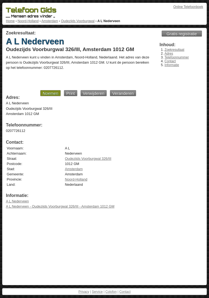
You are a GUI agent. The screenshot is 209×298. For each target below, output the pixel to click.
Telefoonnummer (177, 57)
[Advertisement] (71, 80)
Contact (170, 61)
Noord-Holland (27, 21)
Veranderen (123, 93)
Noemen (50, 93)
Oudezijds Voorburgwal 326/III (88, 159)
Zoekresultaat (175, 50)
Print (70, 93)
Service (97, 292)
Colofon (110, 292)
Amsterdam (49, 21)
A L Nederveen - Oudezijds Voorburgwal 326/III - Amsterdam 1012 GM (60, 206)
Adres (169, 53)
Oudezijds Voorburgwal (77, 21)
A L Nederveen (17, 201)
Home (10, 21)
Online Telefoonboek (188, 7)
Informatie (172, 65)
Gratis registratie (182, 33)
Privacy (83, 292)
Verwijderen (93, 93)
